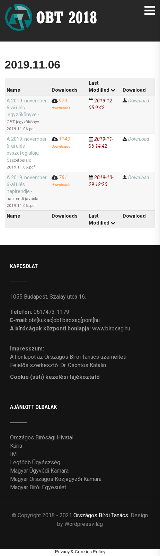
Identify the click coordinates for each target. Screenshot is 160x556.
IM (13, 454)
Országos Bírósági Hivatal (41, 437)
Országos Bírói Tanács (100, 515)
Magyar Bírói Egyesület (38, 487)
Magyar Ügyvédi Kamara (39, 470)
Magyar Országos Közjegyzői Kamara (55, 479)
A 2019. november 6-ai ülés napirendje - (27, 191)
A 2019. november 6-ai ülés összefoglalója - (27, 153)
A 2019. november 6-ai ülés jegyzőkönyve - (27, 114)
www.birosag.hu (111, 328)
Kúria (16, 446)
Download (138, 100)
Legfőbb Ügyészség (35, 462)
